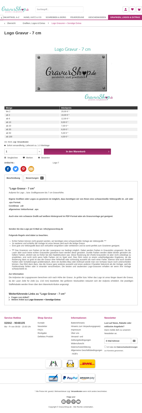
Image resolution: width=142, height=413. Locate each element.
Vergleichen (11, 158)
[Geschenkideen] (97, 17)
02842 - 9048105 (14, 322)
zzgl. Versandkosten (20, 142)
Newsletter (42, 326)
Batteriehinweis (78, 323)
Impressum (76, 330)
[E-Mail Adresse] (117, 341)
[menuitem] (59, 8)
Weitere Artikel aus (35, 299)
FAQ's (40, 330)
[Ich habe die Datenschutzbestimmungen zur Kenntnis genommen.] (105, 347)
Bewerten (44, 158)
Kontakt (41, 323)
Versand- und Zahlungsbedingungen (81, 338)
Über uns (75, 333)
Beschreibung (13, 178)
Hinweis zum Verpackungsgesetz (85, 326)
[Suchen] (80, 9)
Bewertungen (34, 178)
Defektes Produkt (45, 336)
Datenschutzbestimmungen (127, 347)
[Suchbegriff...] (59, 9)
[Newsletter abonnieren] (134, 341)
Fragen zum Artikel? (19, 297)
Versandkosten (76, 391)
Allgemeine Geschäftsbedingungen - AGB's (86, 352)
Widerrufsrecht (77, 343)
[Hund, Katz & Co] (32, 17)
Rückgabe (42, 333)
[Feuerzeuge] (77, 17)
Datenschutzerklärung (81, 347)
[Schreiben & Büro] (56, 17)
